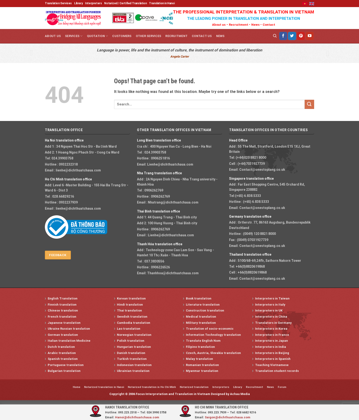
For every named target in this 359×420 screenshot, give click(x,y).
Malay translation (199, 359)
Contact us (202, 36)
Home (76, 387)
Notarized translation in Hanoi (104, 387)
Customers (121, 36)
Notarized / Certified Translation (125, 3)
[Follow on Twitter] (292, 36)
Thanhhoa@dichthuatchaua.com (173, 273)
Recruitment (239, 24)
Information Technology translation (213, 335)
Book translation (198, 298)
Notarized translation (194, 387)
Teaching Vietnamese (272, 365)
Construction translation (205, 310)
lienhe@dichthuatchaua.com (78, 170)
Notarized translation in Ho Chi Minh (152, 387)
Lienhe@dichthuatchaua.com (170, 164)
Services (74, 36)
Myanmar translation (202, 371)
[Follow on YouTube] (310, 36)
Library (78, 3)
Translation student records (277, 371)
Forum (282, 387)
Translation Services (58, 3)
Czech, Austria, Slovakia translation (213, 353)
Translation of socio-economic (210, 328)
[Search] (275, 35)
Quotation (97, 36)
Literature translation (203, 304)
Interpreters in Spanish (273, 359)
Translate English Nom (203, 340)
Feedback (57, 255)
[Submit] (309, 104)
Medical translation (201, 316)
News (255, 24)
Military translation (201, 322)
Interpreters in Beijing (272, 353)
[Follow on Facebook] (283, 36)
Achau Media (240, 394)
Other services (148, 36)
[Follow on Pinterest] (301, 36)
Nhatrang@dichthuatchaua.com (173, 202)
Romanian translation (202, 365)
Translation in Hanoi (162, 3)
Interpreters (93, 3)
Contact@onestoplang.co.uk (262, 169)
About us (219, 24)
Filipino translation (200, 347)
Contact (269, 24)
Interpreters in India (270, 347)
